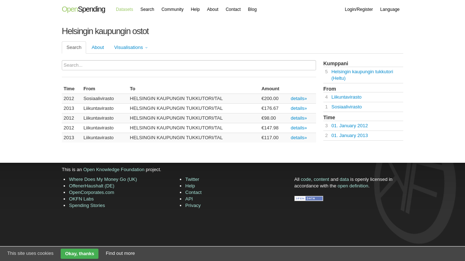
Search (147, 9)
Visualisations (131, 47)
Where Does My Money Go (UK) (103, 179)
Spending (83, 9)
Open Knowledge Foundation (113, 169)
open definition (352, 185)
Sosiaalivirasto (346, 106)
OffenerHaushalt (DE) (91, 185)
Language (390, 9)
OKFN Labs (81, 199)
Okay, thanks (79, 253)
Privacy (193, 205)
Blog (252, 9)
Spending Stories (87, 205)
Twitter (192, 179)
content (321, 179)
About (212, 9)
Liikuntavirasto (346, 97)
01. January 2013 (349, 135)
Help (195, 9)
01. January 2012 (349, 125)
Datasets (124, 9)
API (189, 199)
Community (172, 9)
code (306, 179)
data (344, 179)
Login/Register (359, 9)
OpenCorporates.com (91, 192)
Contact (233, 9)
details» (299, 98)
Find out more (120, 253)
